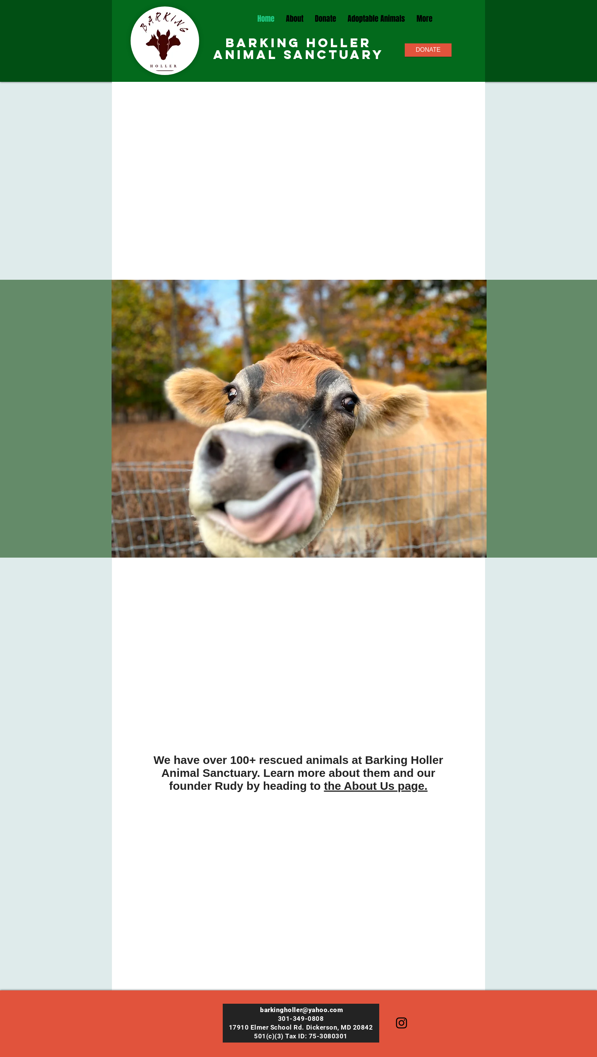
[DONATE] (428, 50)
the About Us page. (376, 786)
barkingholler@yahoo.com (301, 1010)
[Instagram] (401, 1023)
